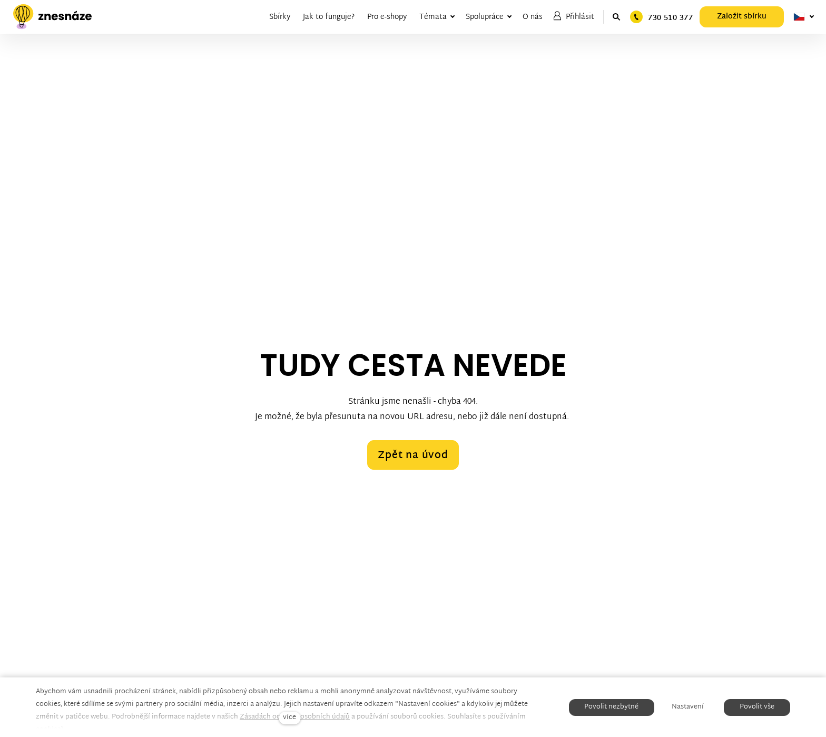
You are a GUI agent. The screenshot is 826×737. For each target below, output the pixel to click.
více (289, 718)
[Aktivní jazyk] (804, 17)
